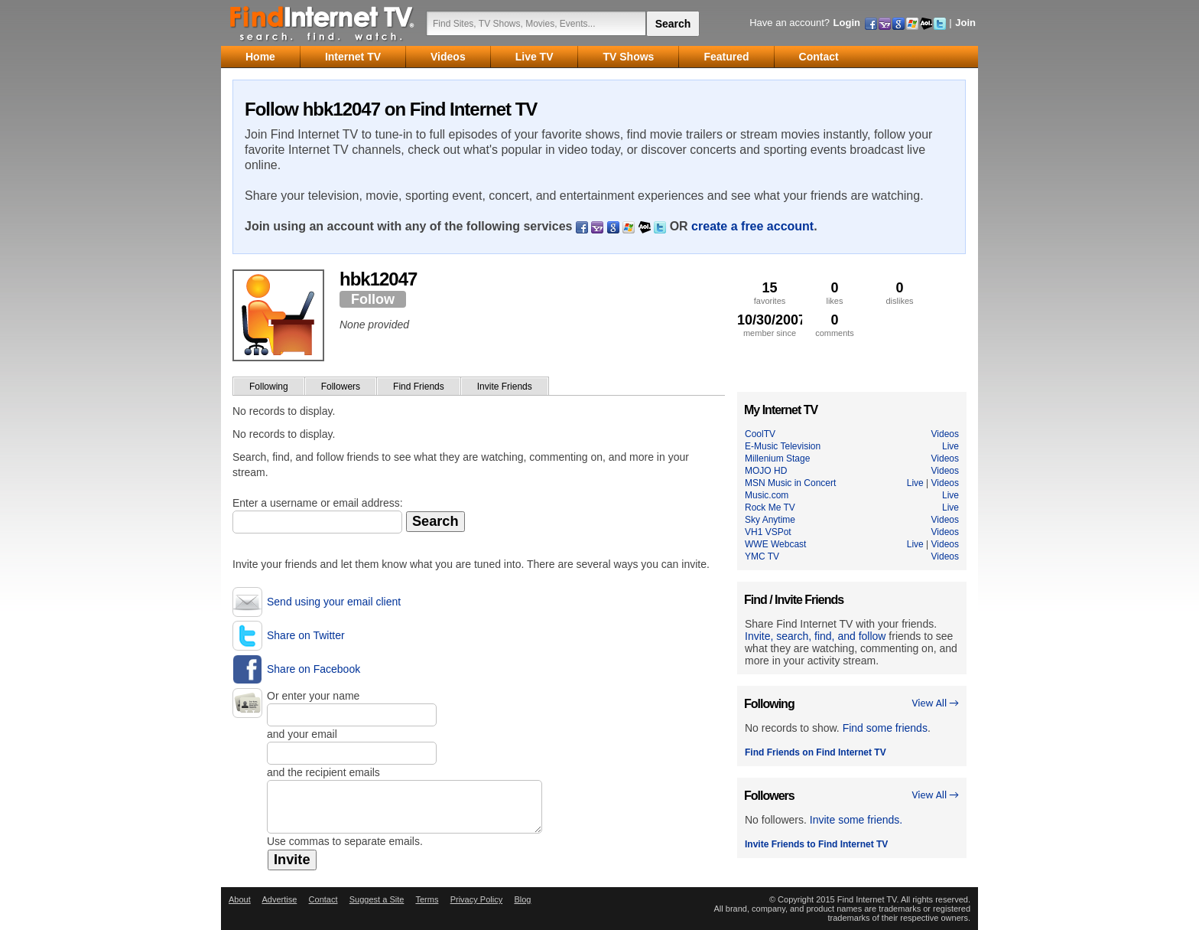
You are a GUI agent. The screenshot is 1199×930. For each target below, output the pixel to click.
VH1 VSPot (768, 532)
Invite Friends (504, 386)
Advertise (279, 899)
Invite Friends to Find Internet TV (816, 844)
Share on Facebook (313, 669)
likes (834, 292)
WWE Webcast (775, 544)
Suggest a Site (377, 899)
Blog (522, 899)
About (240, 899)
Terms (426, 899)
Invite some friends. (856, 820)
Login (846, 22)
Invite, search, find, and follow (815, 636)
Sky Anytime (770, 519)
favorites (769, 292)
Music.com (766, 495)
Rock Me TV (770, 507)
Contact (323, 899)
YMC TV (762, 556)
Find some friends (885, 728)
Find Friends (418, 386)
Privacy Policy (476, 899)
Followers (340, 386)
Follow (373, 299)
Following (268, 386)
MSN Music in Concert (790, 483)
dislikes (899, 292)
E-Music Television (782, 446)
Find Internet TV (322, 23)
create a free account (752, 226)
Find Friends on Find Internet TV (815, 752)
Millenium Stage (777, 458)
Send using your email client (334, 602)
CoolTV (760, 434)
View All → (935, 703)
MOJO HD (766, 470)
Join (965, 22)
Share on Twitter (306, 635)
